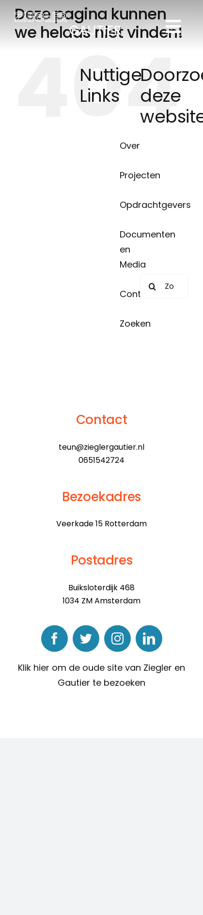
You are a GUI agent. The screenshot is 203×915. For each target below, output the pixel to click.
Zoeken (135, 323)
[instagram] (117, 638)
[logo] (68, 16)
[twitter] (86, 638)
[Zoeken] (152, 286)
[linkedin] (149, 638)
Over (130, 146)
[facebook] (54, 638)
